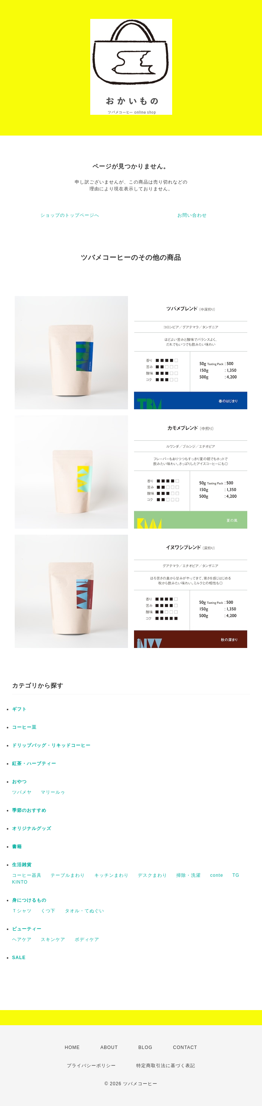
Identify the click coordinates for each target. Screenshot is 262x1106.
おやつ (19, 781)
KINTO (20, 882)
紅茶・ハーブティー (34, 763)
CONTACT (185, 1047)
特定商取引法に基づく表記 (165, 1065)
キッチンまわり (111, 875)
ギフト (19, 709)
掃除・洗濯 (188, 875)
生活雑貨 (22, 864)
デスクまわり (152, 875)
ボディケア (87, 939)
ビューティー (27, 929)
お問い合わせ (192, 215)
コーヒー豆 (24, 727)
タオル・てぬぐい (84, 910)
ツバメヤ (22, 792)
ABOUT (109, 1047)
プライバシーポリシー (91, 1065)
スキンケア (53, 939)
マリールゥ (53, 792)
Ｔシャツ (22, 910)
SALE (19, 957)
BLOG (146, 1047)
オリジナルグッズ (31, 828)
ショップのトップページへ (69, 215)
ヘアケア (22, 939)
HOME (72, 1047)
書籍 (17, 846)
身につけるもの (29, 900)
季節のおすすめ (29, 810)
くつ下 (48, 910)
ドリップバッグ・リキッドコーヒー (51, 745)
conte (216, 875)
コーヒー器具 (27, 875)
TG (235, 875)
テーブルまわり (68, 875)
